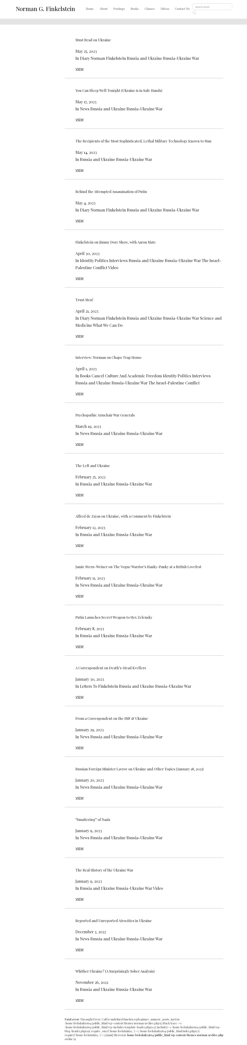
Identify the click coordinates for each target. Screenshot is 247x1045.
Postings (119, 9)
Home (90, 9)
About (104, 9)
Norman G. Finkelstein (45, 9)
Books (135, 9)
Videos (165, 9)
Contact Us (182, 9)
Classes (150, 9)
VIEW (79, 69)
